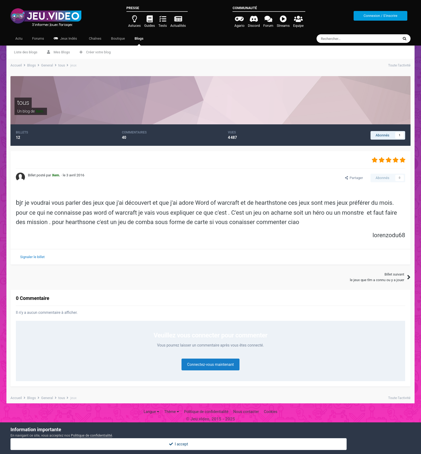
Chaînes (94, 38)
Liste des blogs (25, 52)
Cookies (270, 412)
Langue (151, 412)
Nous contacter (246, 412)
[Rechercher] (346, 38)
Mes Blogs (58, 52)
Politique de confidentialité (206, 412)
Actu (19, 38)
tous (23, 102)
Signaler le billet (32, 257)
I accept (210, 444)
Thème (171, 412)
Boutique (118, 38)
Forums (38, 38)
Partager (354, 178)
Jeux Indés (65, 38)
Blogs (139, 41)
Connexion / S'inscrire (380, 16)
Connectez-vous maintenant (210, 364)
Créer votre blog (95, 52)
